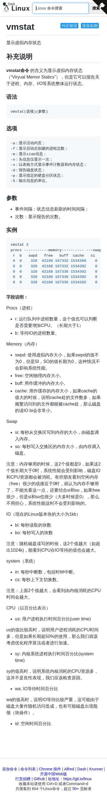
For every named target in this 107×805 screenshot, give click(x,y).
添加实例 (89, 25)
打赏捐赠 (22, 779)
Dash (81, 769)
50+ (75, 788)
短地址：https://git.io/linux (69, 779)
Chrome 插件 (50, 769)
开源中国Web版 (53, 774)
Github (39, 779)
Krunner (96, 769)
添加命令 (9, 769)
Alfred (69, 769)
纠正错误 (69, 25)
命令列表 (28, 769)
